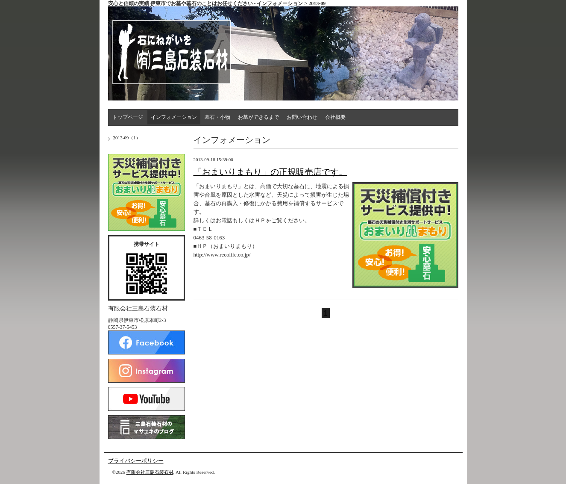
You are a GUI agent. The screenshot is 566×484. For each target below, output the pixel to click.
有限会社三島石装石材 (149, 472)
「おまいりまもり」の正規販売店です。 (270, 172)
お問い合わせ (302, 117)
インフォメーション (174, 117)
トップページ (127, 117)
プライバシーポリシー (136, 460)
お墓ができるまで (258, 117)
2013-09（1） (127, 137)
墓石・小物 (217, 117)
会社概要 (335, 117)
